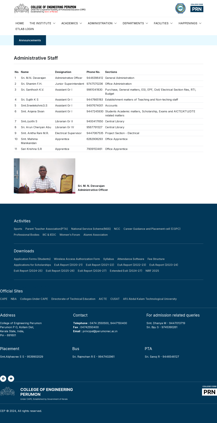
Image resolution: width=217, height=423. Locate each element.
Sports (18, 228)
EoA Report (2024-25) (28, 270)
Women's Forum (69, 234)
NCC (117, 228)
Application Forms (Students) (32, 259)
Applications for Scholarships (32, 265)
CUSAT (115, 299)
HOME (20, 23)
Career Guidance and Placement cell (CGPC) (151, 228)
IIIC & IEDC (49, 234)
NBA (14, 299)
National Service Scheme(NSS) (91, 228)
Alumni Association (95, 234)
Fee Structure (156, 259)
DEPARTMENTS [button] (133, 23)
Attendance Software (130, 259)
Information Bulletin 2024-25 (32, 287)
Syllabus (108, 259)
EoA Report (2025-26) (60, 270)
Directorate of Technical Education (73, 299)
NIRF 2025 (152, 270)
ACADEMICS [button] (69, 23)
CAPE (3, 299)
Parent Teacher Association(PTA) (46, 228)
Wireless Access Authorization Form (77, 259)
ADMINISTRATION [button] (100, 23)
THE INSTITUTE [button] (40, 23)
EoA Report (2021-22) (100, 265)
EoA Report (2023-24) (163, 265)
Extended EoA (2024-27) (126, 270)
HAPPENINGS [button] (188, 23)
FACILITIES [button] (161, 23)
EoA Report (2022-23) (131, 265)
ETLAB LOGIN (25, 29)
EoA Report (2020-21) (68, 265)
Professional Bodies (26, 234)
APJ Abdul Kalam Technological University (150, 299)
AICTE (103, 299)
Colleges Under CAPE (34, 299)
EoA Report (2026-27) (92, 270)
